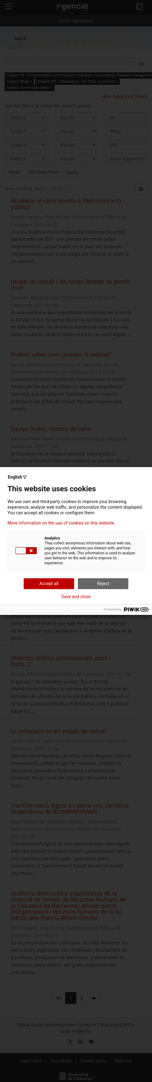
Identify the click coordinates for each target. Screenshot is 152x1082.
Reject (103, 583)
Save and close (76, 596)
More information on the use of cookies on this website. (61, 523)
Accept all (49, 583)
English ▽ (17, 477)
